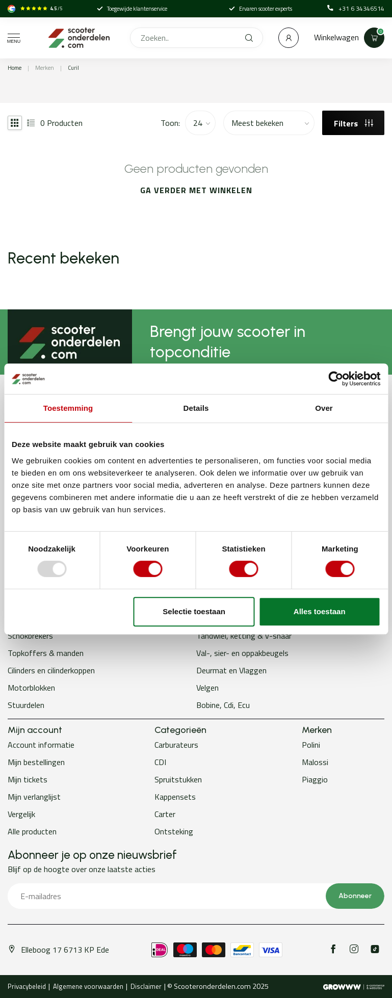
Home (14, 68)
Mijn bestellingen (36, 762)
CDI (160, 762)
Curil (73, 68)
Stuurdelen (26, 705)
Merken (44, 68)
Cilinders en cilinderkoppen (51, 670)
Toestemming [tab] (68, 408)
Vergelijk (21, 814)
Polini (311, 745)
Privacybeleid (27, 986)
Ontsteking (173, 831)
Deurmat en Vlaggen (231, 670)
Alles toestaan (320, 611)
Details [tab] (196, 408)
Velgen (207, 687)
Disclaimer (146, 986)
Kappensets (175, 797)
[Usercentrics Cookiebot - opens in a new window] (335, 378)
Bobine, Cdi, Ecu (223, 705)
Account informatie (41, 745)
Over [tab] (324, 408)
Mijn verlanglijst (34, 797)
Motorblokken (31, 687)
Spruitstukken (178, 779)
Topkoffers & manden (46, 653)
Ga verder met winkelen (196, 190)
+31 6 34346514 (355, 8)
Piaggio (315, 779)
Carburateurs (176, 745)
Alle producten (32, 831)
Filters (353, 123)
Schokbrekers (30, 635)
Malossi (315, 762)
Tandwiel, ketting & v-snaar (244, 635)
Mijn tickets (27, 779)
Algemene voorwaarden (88, 986)
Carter (164, 814)
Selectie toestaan (194, 611)
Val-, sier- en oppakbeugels (242, 653)
